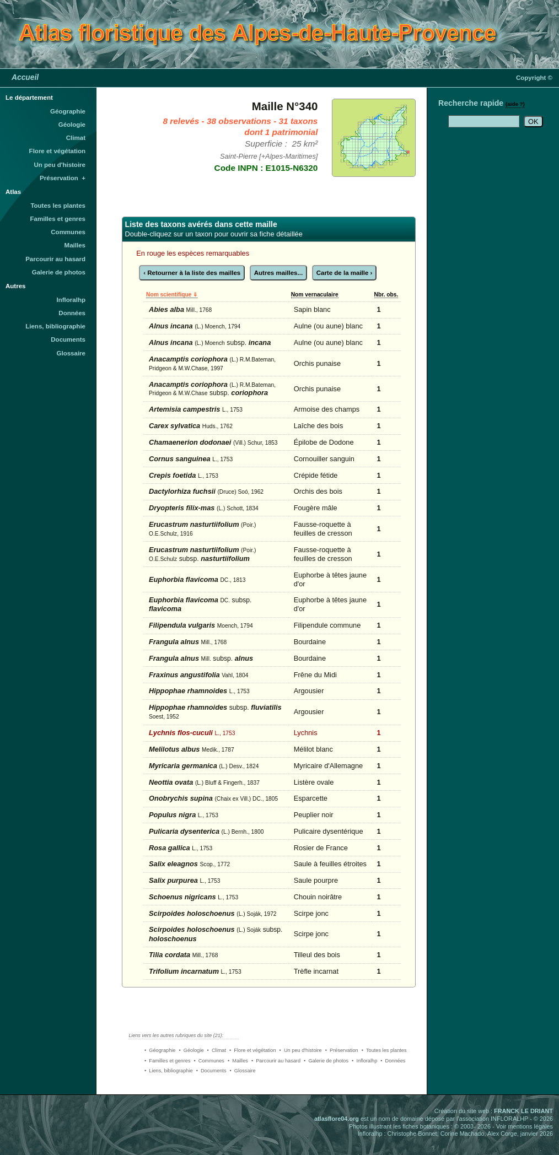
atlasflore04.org (336, 1118)
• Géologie (191, 1050)
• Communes (209, 1061)
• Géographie (159, 1050)
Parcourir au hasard (55, 259)
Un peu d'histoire (59, 164)
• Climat (216, 1050)
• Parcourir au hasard (275, 1061)
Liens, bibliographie (55, 326)
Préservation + (62, 178)
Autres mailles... (278, 272)
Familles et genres (58, 218)
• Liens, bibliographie (168, 1070)
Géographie (67, 111)
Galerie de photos (58, 272)
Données (71, 313)
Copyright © (534, 77)
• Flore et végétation (252, 1050)
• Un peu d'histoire (301, 1050)
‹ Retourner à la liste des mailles (191, 272)
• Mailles (238, 1061)
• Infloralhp (364, 1061)
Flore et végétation (57, 151)
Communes (68, 232)
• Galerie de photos (326, 1061)
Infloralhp (71, 299)
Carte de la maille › (344, 272)
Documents (68, 339)
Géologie (71, 124)
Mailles (74, 245)
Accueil (25, 77)
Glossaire (71, 353)
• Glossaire (243, 1070)
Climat (75, 137)
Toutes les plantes (57, 205)
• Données (392, 1061)
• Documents (211, 1070)
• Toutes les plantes (384, 1050)
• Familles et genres (167, 1061)
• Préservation (341, 1050)
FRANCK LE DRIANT (523, 1111)
